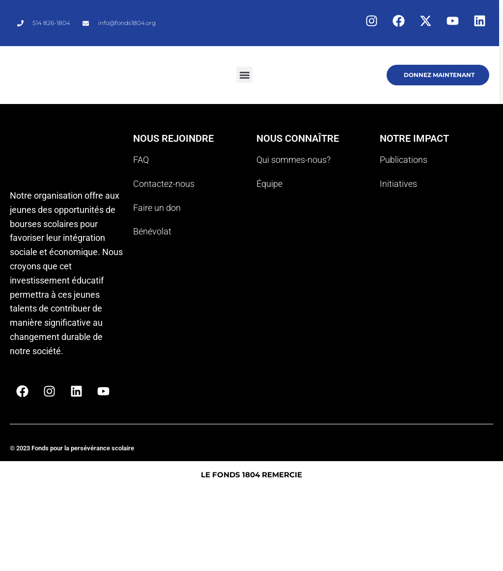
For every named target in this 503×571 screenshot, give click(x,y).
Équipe (269, 184)
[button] (244, 75)
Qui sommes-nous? (293, 160)
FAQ (141, 160)
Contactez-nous (164, 184)
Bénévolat (152, 231)
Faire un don (157, 208)
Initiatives (398, 184)
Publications (403, 160)
